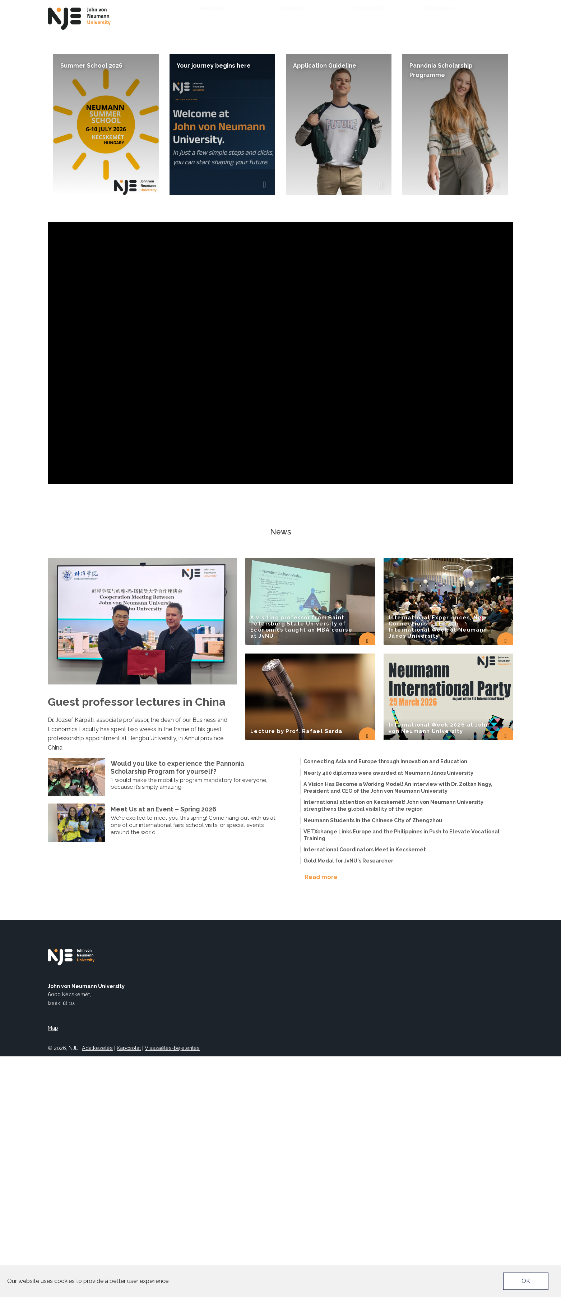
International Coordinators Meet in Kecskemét (364, 1090)
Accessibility (387, 6)
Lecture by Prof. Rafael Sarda (296, 972)
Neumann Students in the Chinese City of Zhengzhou (372, 1061)
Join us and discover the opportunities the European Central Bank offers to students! (221, 208)
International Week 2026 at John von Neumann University (439, 968)
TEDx (476, 6)
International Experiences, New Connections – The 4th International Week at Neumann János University (438, 867)
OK (525, 1281)
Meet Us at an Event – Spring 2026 (163, 1049)
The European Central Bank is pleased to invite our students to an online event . (210, 239)
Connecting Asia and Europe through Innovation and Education (385, 1002)
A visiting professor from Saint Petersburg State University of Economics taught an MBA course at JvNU (301, 867)
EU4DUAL (451, 6)
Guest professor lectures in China (136, 942)
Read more (321, 1117)
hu (498, 18)
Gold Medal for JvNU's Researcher (348, 1101)
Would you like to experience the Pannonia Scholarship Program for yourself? (177, 1007)
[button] (274, 270)
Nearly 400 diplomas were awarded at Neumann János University (388, 1013)
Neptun (422, 6)
